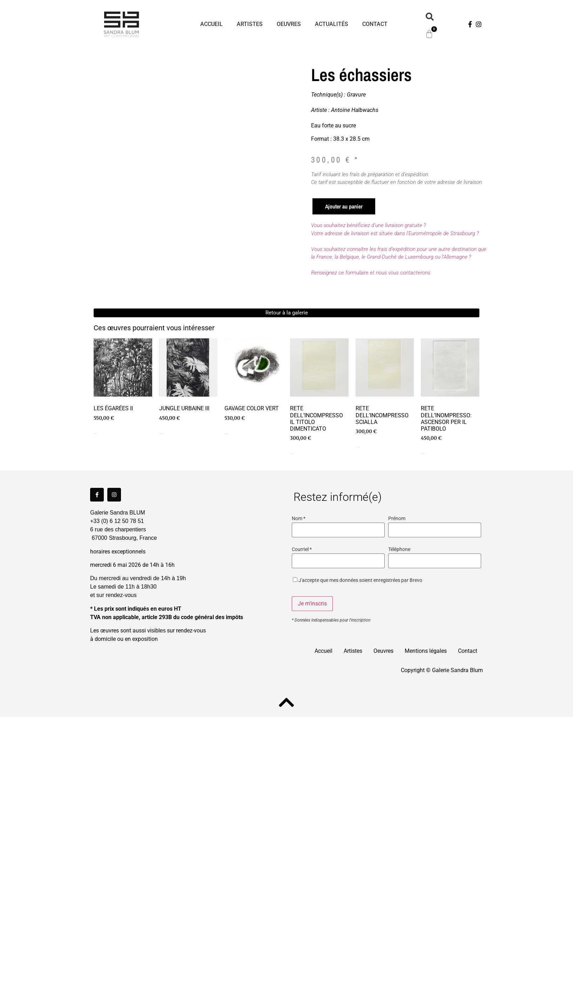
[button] (429, 17)
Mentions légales (426, 651)
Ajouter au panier (344, 206)
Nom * (298, 518)
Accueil (211, 24)
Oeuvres (289, 24)
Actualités (331, 24)
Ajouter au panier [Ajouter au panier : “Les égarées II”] (95, 433)
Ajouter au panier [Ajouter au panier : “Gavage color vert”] (226, 433)
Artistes (250, 24)
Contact (374, 24)
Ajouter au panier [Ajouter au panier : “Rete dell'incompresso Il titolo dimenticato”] (292, 453)
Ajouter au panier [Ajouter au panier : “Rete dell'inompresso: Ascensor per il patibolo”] (423, 453)
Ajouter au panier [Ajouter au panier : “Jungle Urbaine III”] (161, 433)
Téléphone (399, 549)
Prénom (396, 518)
